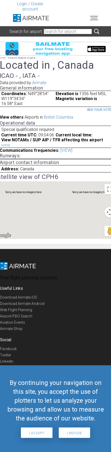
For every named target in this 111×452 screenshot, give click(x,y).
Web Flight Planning (16, 310)
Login (22, 3)
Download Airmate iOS (18, 297)
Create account (32, 6)
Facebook (8, 349)
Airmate (39, 82)
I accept (36, 433)
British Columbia (58, 117)
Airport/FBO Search (16, 316)
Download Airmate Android (22, 304)
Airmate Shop (11, 329)
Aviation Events (12, 322)
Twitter (5, 355)
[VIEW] (5, 145)
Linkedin (6, 361)
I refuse (74, 433)
